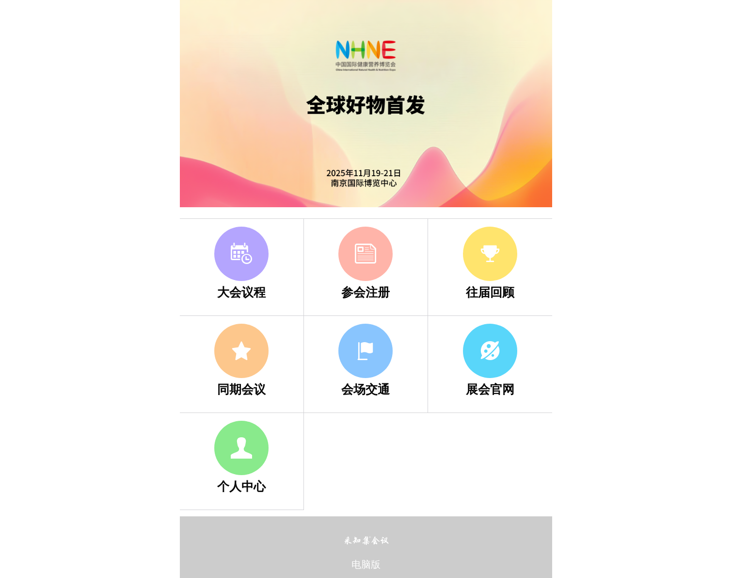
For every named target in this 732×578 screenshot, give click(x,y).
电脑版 (366, 564)
